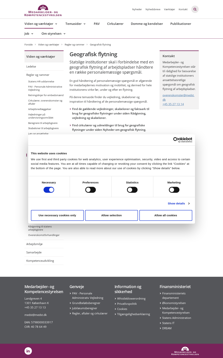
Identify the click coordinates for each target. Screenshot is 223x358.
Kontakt (183, 9)
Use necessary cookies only (57, 215)
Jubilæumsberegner (84, 308)
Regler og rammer (37, 75)
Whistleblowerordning (131, 298)
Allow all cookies (165, 215)
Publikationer (180, 24)
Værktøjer (169, 9)
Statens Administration (176, 318)
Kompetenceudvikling (40, 260)
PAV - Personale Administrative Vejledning (45, 88)
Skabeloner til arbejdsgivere (43, 128)
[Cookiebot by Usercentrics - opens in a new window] (176, 140)
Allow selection (111, 215)
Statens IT (168, 323)
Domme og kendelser (147, 24)
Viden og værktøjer (38, 24)
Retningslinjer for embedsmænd (46, 95)
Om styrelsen (52, 33)
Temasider (73, 24)
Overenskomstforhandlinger (44, 235)
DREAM (166, 328)
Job (26, 33)
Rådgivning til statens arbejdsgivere (40, 228)
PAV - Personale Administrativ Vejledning (87, 295)
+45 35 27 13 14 (173, 104)
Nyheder (137, 9)
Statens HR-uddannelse (41, 81)
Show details (176, 203)
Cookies (122, 309)
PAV (97, 24)
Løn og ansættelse (38, 133)
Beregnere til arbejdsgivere (42, 123)
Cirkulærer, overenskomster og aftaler (45, 102)
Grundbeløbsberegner (86, 303)
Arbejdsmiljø (34, 244)
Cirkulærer (115, 24)
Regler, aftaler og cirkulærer (90, 313)
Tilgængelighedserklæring (133, 314)
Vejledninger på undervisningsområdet (40, 116)
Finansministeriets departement (174, 295)
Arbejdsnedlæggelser (39, 109)
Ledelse (31, 66)
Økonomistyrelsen (174, 303)
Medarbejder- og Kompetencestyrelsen (176, 310)
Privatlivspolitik (127, 304)
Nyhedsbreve (153, 9)
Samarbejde (34, 252)
